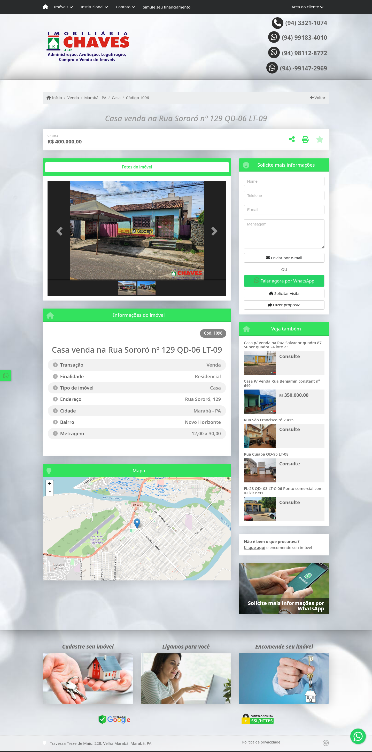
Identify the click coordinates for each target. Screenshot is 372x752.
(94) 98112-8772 (304, 53)
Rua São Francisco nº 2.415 (268, 419)
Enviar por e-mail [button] (284, 257)
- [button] (49, 492)
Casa (116, 97)
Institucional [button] (92, 6)
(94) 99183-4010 (304, 37)
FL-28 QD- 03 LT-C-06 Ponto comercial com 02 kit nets (283, 490)
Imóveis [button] (61, 6)
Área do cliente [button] (305, 6)
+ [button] (49, 484)
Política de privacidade (261, 742)
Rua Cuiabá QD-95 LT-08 (266, 454)
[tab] (64, 167)
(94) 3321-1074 (306, 23)
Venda (73, 97)
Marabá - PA (95, 97)
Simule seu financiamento (166, 7)
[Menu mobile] (45, 7)
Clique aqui (254, 547)
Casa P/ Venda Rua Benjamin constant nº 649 (282, 383)
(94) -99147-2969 (303, 68)
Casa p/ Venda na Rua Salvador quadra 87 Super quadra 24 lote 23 (283, 345)
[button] (61, 231)
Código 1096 (137, 97)
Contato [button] (123, 6)
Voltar (318, 97)
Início (54, 97)
